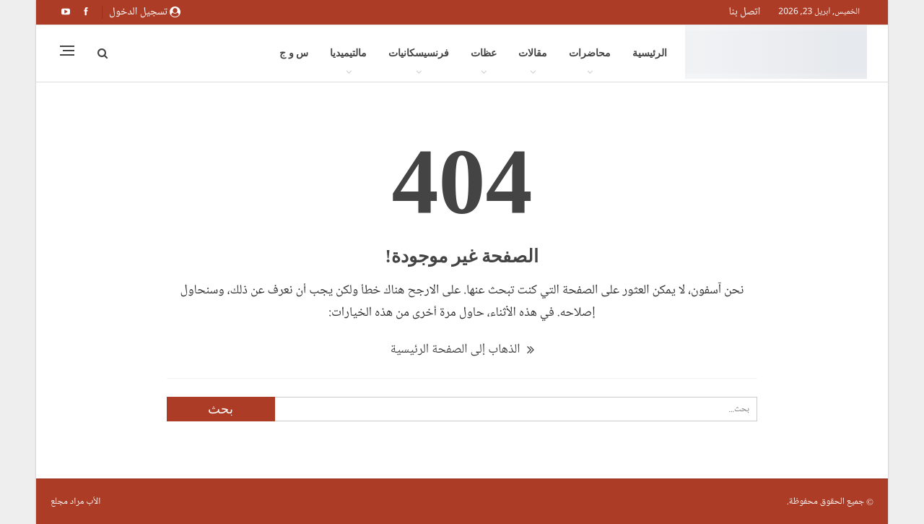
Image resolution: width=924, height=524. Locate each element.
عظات (484, 53)
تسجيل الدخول (144, 11)
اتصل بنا (744, 11)
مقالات (532, 53)
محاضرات (590, 53)
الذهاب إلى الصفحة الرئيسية (461, 349)
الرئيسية (649, 53)
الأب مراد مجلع (75, 501)
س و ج (293, 53)
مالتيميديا (348, 53)
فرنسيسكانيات (418, 53)
